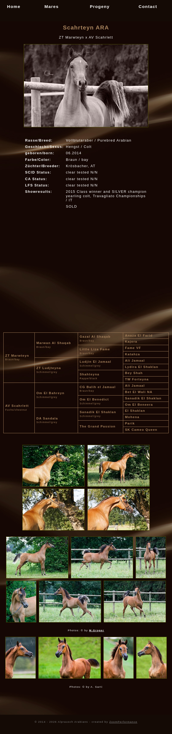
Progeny (100, 6)
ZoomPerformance (123, 721)
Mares (51, 6)
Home (14, 6)
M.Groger (96, 630)
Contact (148, 6)
